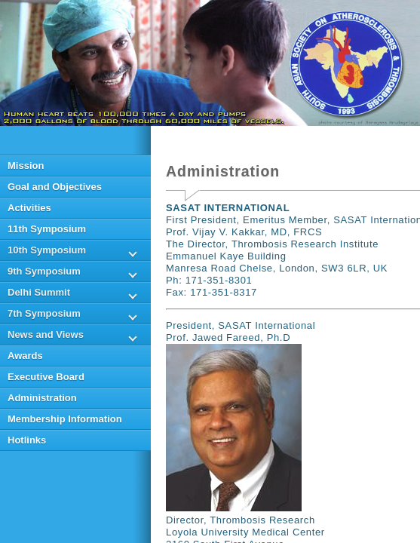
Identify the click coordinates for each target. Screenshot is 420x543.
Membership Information (65, 419)
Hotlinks (27, 440)
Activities (29, 207)
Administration (42, 397)
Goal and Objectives (55, 186)
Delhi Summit (39, 292)
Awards (25, 355)
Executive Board (46, 376)
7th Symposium (44, 313)
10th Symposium (47, 250)
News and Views (46, 334)
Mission (26, 165)
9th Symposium (44, 271)
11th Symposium (47, 229)
